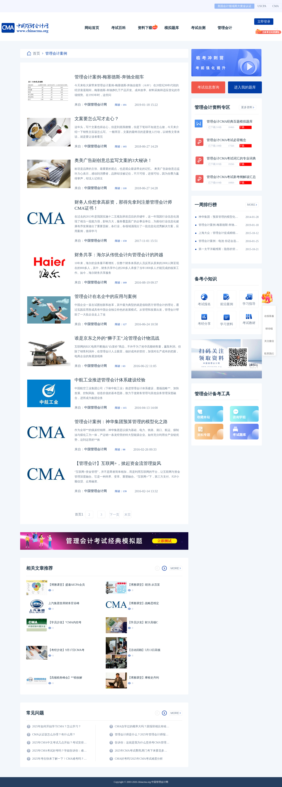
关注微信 (269, 337)
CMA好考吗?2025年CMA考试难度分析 (139, 758)
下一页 (114, 514)
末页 (127, 514)
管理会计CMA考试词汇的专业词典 (231, 158)
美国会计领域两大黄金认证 (234, 6)
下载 (241, 127)
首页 (33, 53)
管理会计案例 (54, 53)
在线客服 (269, 312)
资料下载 (145, 28)
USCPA (261, 6)
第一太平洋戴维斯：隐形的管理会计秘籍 (219, 249)
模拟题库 (171, 28)
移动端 (269, 325)
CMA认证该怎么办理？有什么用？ (53, 734)
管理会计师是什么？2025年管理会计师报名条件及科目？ (142, 734)
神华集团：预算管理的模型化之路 (219, 216)
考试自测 (198, 28)
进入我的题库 (245, 87)
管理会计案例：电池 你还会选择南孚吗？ (219, 241)
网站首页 (92, 28)
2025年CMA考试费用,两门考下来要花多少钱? (142, 750)
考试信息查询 (208, 87)
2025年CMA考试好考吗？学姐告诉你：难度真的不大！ (59, 750)
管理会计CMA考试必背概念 (226, 140)
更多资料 (247, 107)
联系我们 (269, 350)
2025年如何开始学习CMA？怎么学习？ (56, 726)
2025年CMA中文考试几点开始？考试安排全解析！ (59, 742)
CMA (275, 6)
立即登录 (263, 21)
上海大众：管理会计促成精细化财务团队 (219, 232)
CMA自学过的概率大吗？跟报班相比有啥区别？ (142, 726)
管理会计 (225, 28)
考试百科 (118, 28)
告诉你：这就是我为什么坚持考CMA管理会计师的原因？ (142, 742)
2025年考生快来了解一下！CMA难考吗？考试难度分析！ (59, 758)
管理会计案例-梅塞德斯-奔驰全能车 (219, 224)
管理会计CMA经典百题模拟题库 (230, 121)
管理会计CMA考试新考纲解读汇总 (231, 177)
